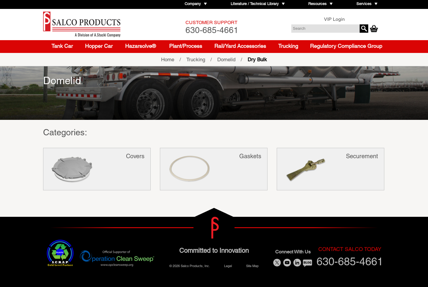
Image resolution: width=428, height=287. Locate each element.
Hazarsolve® (140, 46)
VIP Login (334, 19)
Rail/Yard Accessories (240, 46)
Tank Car (62, 46)
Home (167, 59)
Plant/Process (185, 46)
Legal (228, 265)
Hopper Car (99, 46)
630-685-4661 (211, 27)
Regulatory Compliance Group (346, 46)
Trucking (288, 46)
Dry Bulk (257, 59)
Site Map (252, 265)
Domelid (226, 59)
